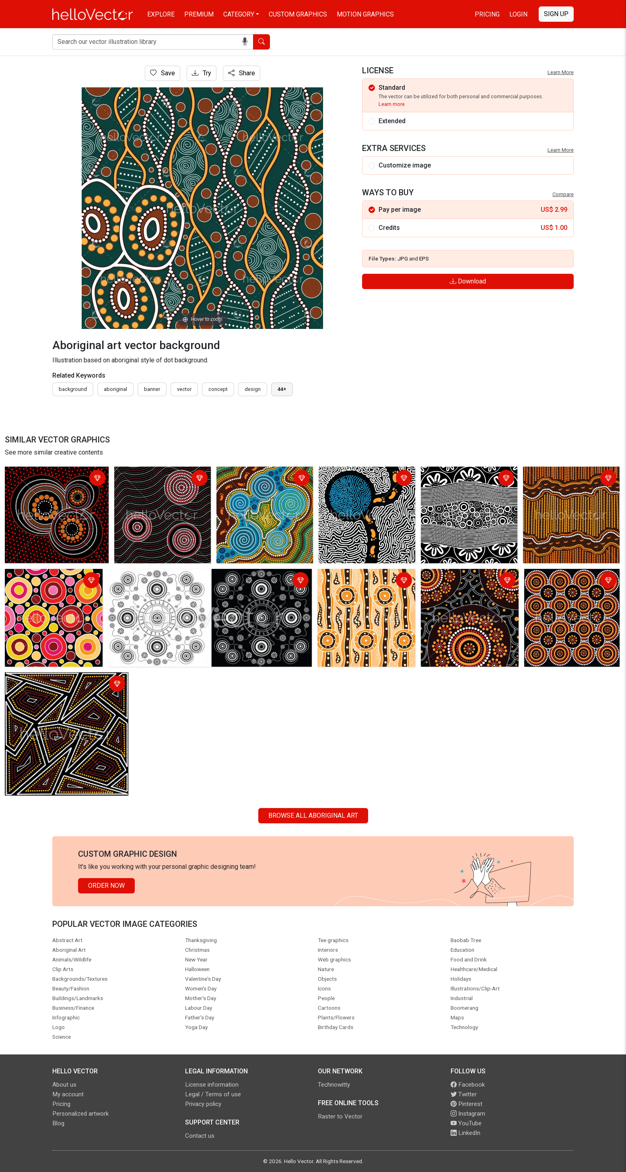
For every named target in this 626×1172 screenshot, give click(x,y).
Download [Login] (468, 281)
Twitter (464, 1094)
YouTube (466, 1123)
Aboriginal (115, 389)
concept (218, 389)
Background (73, 389)
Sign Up (556, 14)
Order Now (106, 885)
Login (518, 14)
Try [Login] (201, 73)
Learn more (392, 104)
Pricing (487, 14)
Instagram (468, 1113)
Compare (563, 194)
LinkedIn (465, 1133)
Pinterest (466, 1104)
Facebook (468, 1084)
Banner (152, 389)
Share (241, 73)
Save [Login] (162, 73)
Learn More (561, 72)
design (253, 389)
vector (184, 389)
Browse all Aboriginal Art (313, 815)
